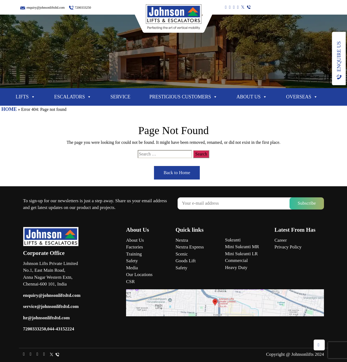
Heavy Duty (236, 267)
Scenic (182, 254)
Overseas (302, 97)
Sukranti (233, 240)
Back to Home (176, 172)
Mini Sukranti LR (241, 253)
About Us (251, 97)
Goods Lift (186, 260)
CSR (130, 281)
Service (120, 96)
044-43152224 (60, 328)
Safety (132, 260)
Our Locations (139, 274)
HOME (9, 109)
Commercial (236, 260)
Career (281, 240)
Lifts (25, 97)
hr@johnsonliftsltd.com (46, 317)
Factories (134, 247)
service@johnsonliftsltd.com (51, 306)
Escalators (73, 97)
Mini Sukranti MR (242, 246)
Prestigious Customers (183, 97)
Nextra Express (190, 247)
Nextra (182, 240)
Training (134, 254)
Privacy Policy (288, 247)
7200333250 (83, 7)
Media (132, 267)
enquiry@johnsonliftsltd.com (46, 7)
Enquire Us (339, 56)
